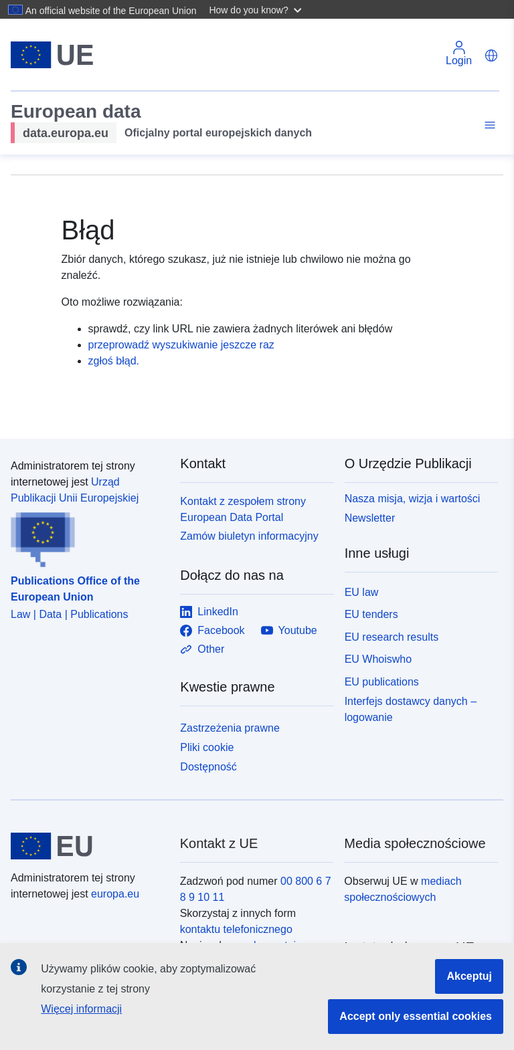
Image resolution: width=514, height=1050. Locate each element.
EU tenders (371, 614)
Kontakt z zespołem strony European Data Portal (243, 509)
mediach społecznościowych (402, 889)
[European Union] (88, 846)
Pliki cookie (207, 747)
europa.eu (115, 894)
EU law (362, 592)
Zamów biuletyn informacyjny (249, 536)
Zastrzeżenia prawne (230, 728)
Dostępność (208, 766)
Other (202, 649)
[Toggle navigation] (488, 125)
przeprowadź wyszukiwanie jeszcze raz (181, 344)
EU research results (392, 637)
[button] (257, 9)
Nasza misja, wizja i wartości (413, 498)
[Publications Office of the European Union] (87, 537)
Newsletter (370, 518)
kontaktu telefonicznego (236, 929)
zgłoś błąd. (114, 360)
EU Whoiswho (378, 659)
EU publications (382, 682)
